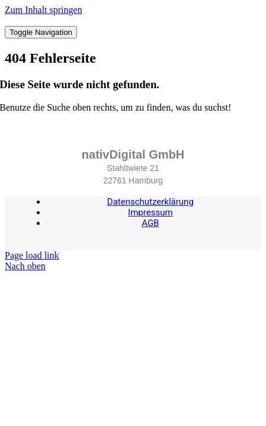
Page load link (32, 255)
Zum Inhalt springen (43, 10)
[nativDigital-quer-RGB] (133, 20)
